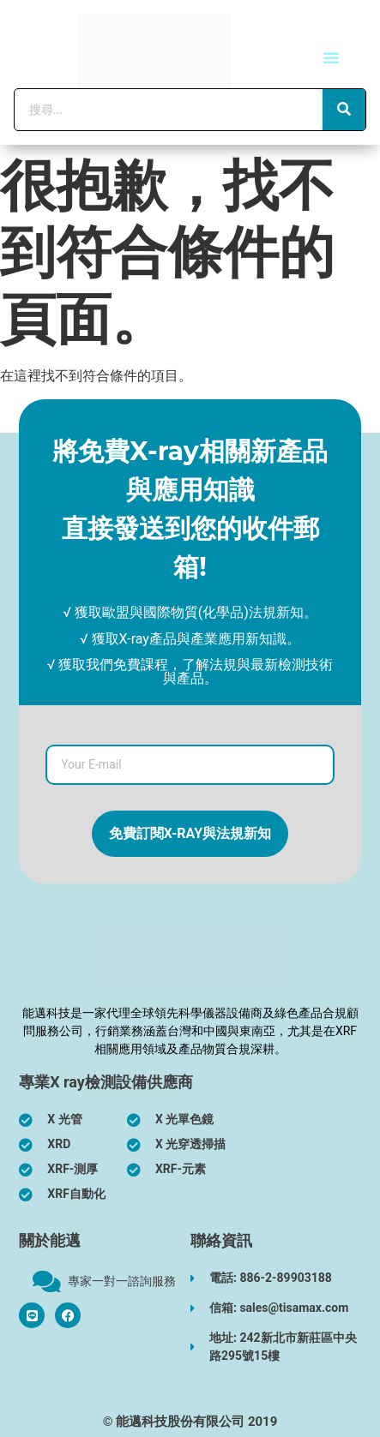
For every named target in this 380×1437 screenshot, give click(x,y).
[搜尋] (344, 109)
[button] (331, 57)
